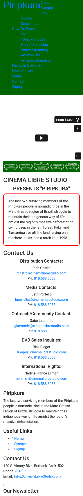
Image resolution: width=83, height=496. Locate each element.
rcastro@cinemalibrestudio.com (41, 273)
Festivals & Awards (27, 66)
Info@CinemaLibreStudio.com (37, 476)
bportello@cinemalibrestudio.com (41, 299)
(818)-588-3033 (27, 471)
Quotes (26, 18)
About (45, 2)
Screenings (29, 23)
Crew (44, 13)
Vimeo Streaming (34, 50)
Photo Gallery (22, 71)
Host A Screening (34, 45)
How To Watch (23, 29)
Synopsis (47, 8)
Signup (19, 449)
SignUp (17, 87)
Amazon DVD (31, 55)
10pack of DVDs (33, 39)
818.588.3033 (45, 278)
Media (17, 76)
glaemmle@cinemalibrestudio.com (41, 326)
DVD (24, 34)
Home (19, 439)
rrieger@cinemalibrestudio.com (41, 352)
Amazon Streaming (36, 60)
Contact (18, 81)
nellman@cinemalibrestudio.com (41, 378)
